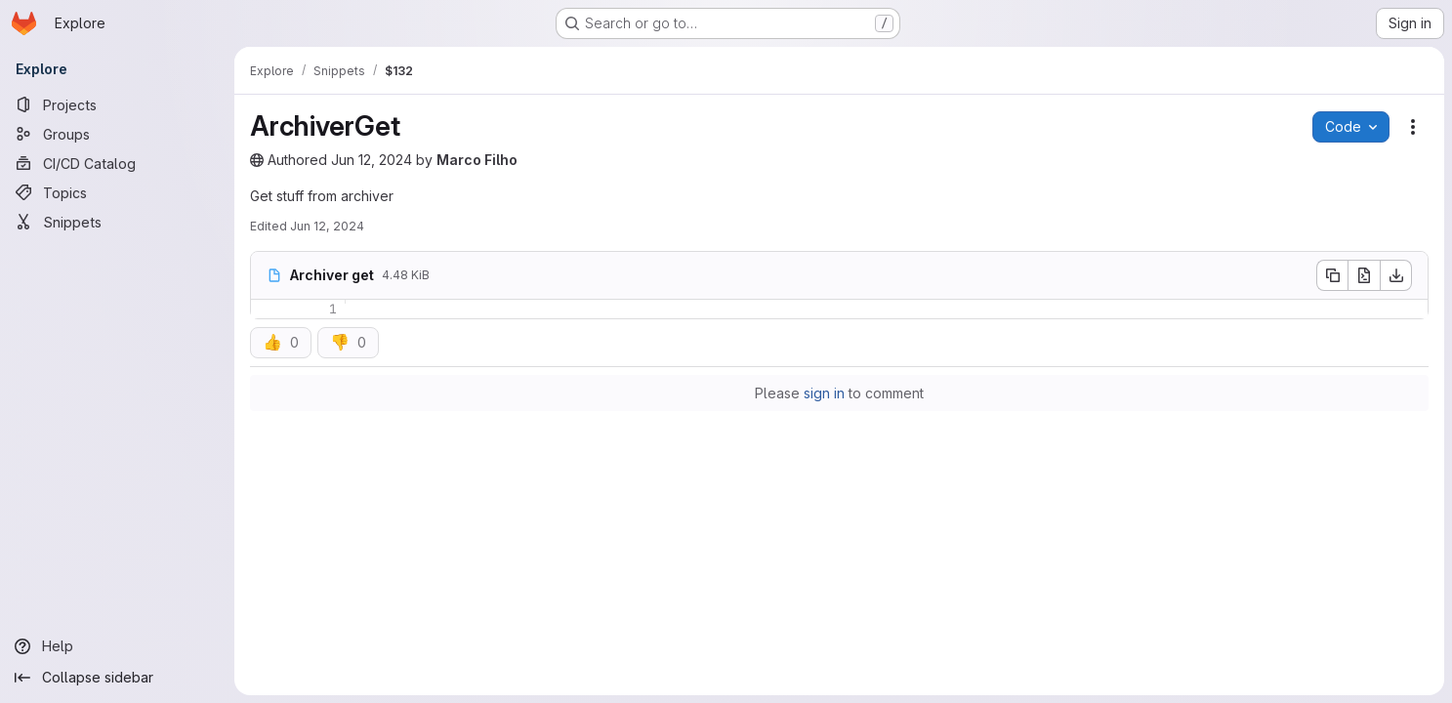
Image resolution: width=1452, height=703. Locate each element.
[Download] (1396, 275)
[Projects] (117, 104)
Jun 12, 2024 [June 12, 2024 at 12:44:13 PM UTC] (371, 159)
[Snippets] (117, 221)
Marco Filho (477, 159)
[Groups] (117, 133)
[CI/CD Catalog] (117, 163)
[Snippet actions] (1413, 127)
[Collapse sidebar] (117, 677)
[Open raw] (1364, 275)
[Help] (117, 646)
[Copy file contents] (1332, 275)
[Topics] (117, 192)
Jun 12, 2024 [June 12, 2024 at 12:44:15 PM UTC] (327, 226)
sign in (824, 393)
